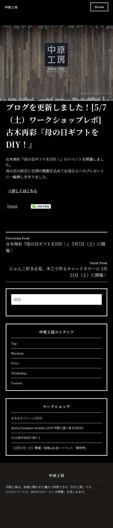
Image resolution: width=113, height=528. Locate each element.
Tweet (12, 206)
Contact (16, 383)
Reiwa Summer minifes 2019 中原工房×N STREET (47, 428)
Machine (17, 353)
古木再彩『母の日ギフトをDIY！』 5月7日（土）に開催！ (57, 244)
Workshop (18, 373)
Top (14, 343)
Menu (99, 7)
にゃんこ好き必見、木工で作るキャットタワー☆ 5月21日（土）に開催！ (57, 269)
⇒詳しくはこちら (22, 190)
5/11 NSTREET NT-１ (26, 438)
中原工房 (11, 7)
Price (15, 363)
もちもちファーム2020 (26, 418)
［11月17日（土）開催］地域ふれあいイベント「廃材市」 (49, 448)
